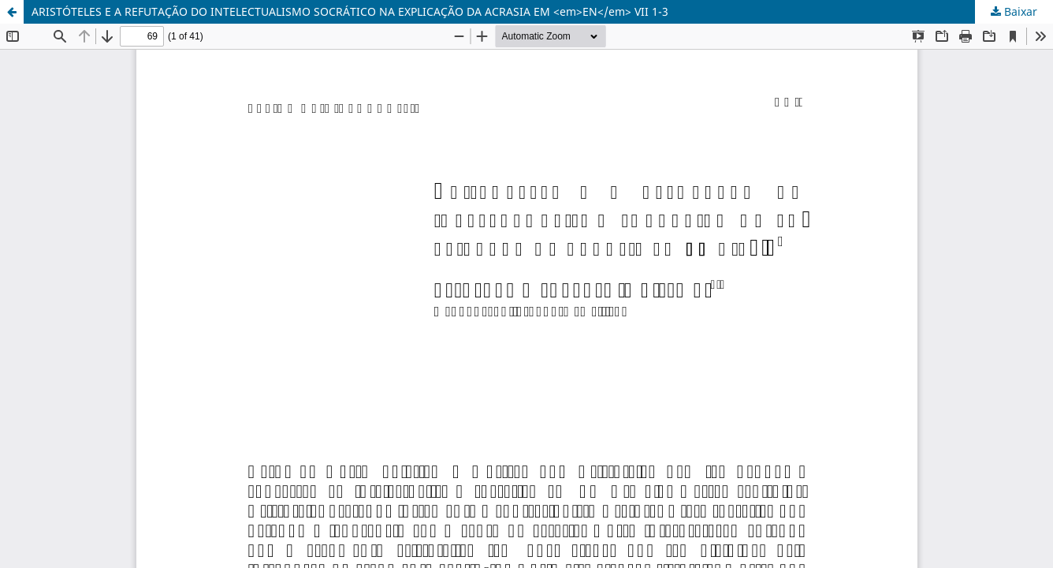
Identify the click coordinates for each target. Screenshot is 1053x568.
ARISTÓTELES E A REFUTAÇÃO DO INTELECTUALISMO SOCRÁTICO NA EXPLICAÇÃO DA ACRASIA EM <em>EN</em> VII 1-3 (350, 11)
